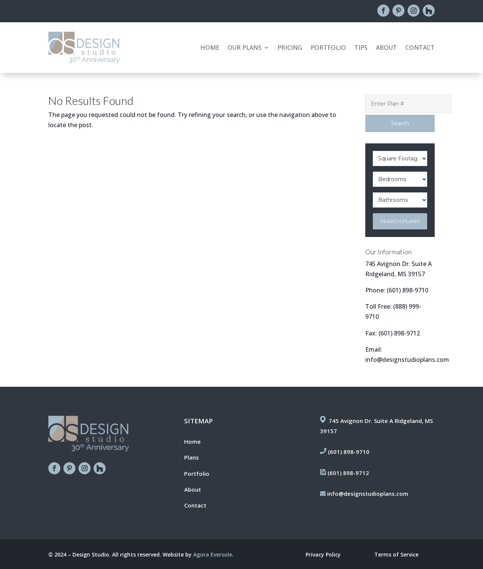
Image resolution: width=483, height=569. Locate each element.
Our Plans (244, 48)
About (386, 48)
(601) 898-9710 (407, 290)
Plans (191, 457)
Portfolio (328, 48)
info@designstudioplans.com (407, 359)
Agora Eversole (212, 554)
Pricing (289, 48)
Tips (361, 48)
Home (209, 48)
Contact (420, 48)
